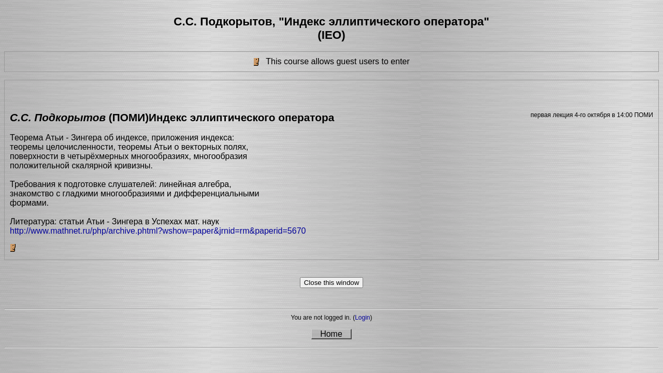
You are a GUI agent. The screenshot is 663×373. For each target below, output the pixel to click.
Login (362, 317)
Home (331, 333)
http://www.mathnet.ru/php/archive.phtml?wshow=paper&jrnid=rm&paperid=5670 (158, 230)
